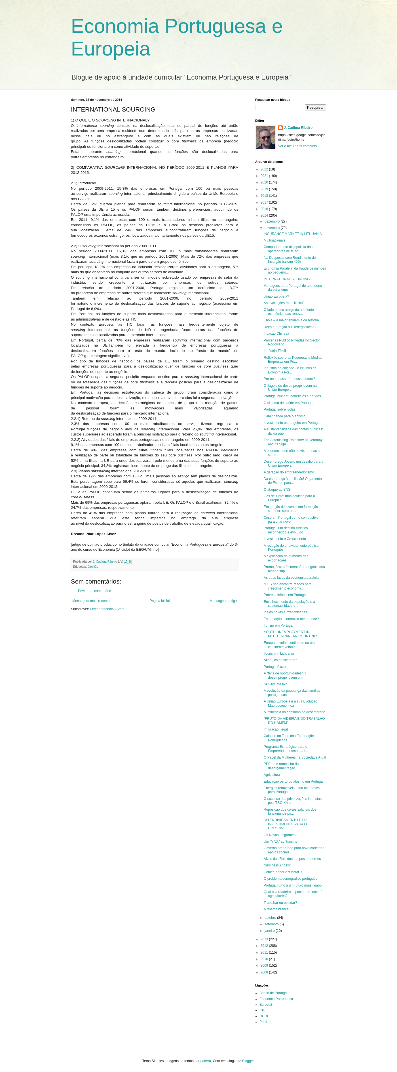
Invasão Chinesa (276, 334)
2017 (265, 202)
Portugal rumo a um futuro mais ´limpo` (293, 885)
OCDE (264, 1016)
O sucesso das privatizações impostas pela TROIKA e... (293, 801)
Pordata (265, 1022)
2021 (265, 176)
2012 (265, 946)
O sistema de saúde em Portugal (288, 403)
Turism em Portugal (278, 625)
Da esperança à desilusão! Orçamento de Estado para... (293, 481)
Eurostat (265, 1005)
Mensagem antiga (223, 601)
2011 (265, 952)
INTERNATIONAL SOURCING (287, 279)
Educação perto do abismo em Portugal (294, 781)
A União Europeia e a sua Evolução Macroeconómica (290, 703)
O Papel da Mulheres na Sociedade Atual (295, 757)
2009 (265, 966)
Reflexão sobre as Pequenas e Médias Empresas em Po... (293, 360)
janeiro (270, 931)
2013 (265, 939)
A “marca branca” (277, 909)
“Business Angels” (277, 865)
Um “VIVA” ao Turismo (280, 841)
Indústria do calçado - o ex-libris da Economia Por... (290, 370)
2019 (265, 189)
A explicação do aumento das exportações (286, 558)
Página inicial (160, 601)
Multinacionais (274, 240)
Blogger (248, 1061)
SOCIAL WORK (276, 684)
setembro (272, 924)
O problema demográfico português (290, 879)
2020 (265, 182)
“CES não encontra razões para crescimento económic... (288, 586)
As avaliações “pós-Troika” (284, 303)
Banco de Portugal (273, 993)
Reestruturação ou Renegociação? (290, 327)
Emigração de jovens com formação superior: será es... (291, 509)
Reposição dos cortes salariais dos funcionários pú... (290, 811)
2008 (265, 972)
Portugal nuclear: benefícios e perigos (292, 396)
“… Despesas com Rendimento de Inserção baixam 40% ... (290, 260)
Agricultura (272, 775)
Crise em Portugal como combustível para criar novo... (291, 520)
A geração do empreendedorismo (289, 472)
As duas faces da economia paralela (291, 578)
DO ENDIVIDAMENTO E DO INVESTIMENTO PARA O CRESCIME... (285, 824)
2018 (265, 196)
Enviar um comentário (94, 591)
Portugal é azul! (275, 667)
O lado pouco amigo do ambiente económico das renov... (289, 312)
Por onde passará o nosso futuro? (289, 379)
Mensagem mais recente (90, 601)
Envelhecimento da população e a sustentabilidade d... (289, 604)
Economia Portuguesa (276, 999)
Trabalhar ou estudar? (280, 903)
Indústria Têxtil (275, 351)
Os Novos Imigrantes (279, 835)
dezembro (273, 221)
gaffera (205, 1061)
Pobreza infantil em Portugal (285, 595)
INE (262, 1010)
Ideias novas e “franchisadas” (286, 612)
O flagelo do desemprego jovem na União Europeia (290, 388)
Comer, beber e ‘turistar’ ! (283, 872)
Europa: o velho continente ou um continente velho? (289, 645)
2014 (265, 215)
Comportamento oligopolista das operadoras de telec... (288, 249)
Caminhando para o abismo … (287, 416)
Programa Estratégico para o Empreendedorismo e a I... (286, 749)
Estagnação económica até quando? (291, 619)
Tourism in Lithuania (279, 653)
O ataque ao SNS (277, 490)
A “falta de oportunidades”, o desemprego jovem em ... (285, 675)
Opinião (93, 566)
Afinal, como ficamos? (280, 660)
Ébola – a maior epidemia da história (291, 320)
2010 (265, 959)
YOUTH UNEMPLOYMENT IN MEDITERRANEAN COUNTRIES (291, 634)
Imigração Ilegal (276, 729)
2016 (265, 209)
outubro (271, 918)
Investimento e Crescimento (285, 539)
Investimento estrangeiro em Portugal (292, 423)
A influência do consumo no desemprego (294, 712)
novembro (273, 228)
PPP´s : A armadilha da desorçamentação (281, 766)
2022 (265, 169)
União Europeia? (276, 296)
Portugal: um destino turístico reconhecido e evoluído (286, 530)
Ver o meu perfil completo (297, 146)
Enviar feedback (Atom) (107, 609)
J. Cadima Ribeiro (298, 128)
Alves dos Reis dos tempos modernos (292, 859)
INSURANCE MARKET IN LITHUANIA (293, 234)
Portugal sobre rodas (279, 409)
